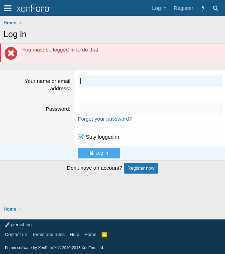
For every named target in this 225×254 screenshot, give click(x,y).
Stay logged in (102, 137)
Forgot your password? (105, 119)
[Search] (215, 7)
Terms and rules (48, 234)
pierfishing (18, 224)
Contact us (16, 234)
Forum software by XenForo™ (54, 248)
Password (57, 109)
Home (90, 234)
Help (74, 234)
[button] (7, 8)
